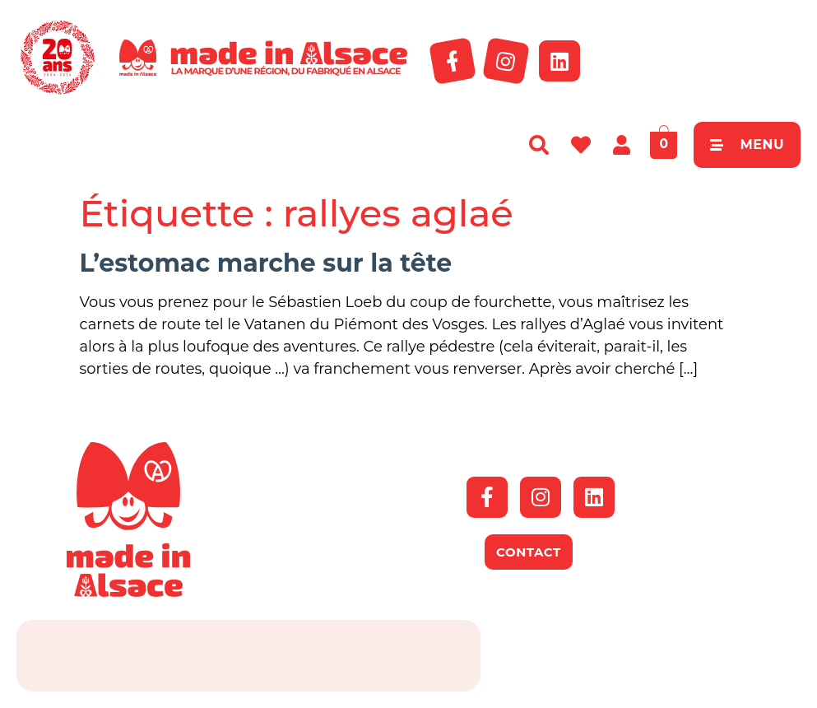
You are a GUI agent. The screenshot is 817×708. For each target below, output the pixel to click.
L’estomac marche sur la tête (266, 263)
